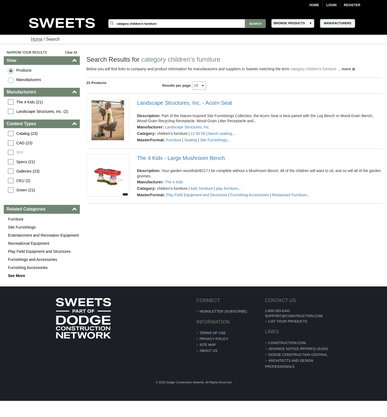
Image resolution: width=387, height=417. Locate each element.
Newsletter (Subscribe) (223, 311)
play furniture (227, 188)
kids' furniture (202, 188)
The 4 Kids (174, 182)
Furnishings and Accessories (32, 259)
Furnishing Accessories (28, 267)
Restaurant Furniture (289, 195)
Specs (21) (25, 162)
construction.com (287, 343)
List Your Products (287, 321)
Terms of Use (213, 333)
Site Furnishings (21, 227)
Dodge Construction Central (298, 355)
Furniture (15, 219)
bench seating (220, 133)
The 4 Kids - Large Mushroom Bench (181, 158)
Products (23, 70)
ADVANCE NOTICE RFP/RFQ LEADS (298, 349)
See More (16, 276)
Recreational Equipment (28, 243)
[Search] (187, 23)
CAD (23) (24, 143)
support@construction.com (293, 316)
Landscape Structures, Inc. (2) (42, 111)
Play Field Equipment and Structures (39, 251)
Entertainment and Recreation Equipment (43, 235)
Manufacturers (28, 80)
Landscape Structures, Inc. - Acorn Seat (184, 103)
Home (314, 5)
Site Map (208, 345)
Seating (190, 140)
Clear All (71, 52)
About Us (208, 351)
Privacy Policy (214, 339)
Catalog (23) (27, 133)
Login (331, 5)
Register (352, 5)
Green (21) (25, 190)
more (346, 69)
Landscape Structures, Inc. (187, 127)
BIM (19, 152)
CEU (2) (23, 180)
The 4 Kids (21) (29, 102)
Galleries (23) (28, 171)
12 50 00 (198, 133)
